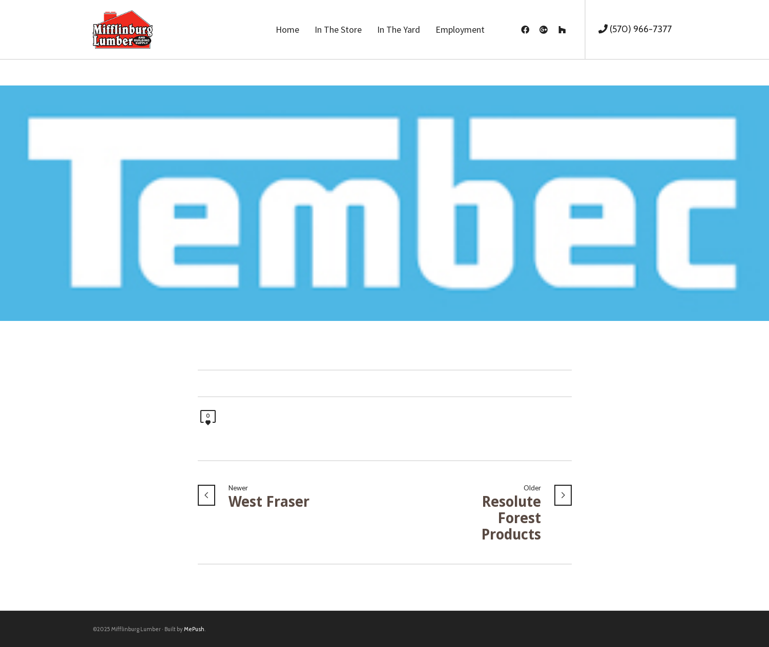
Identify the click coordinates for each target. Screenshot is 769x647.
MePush (194, 629)
